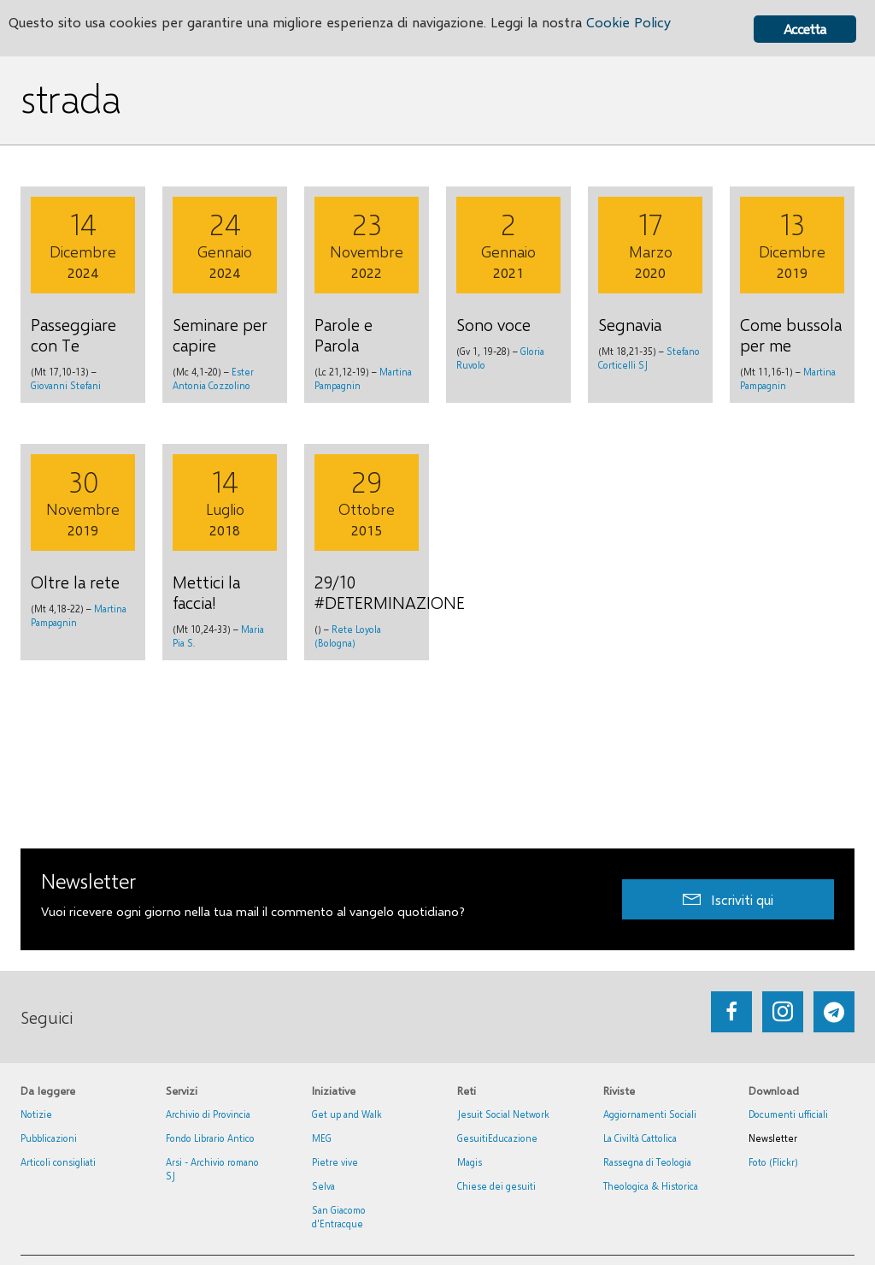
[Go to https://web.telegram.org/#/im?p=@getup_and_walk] (833, 1011)
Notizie (36, 1114)
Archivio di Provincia (208, 1114)
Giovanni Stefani (66, 385)
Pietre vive (335, 1161)
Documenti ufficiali (788, 1114)
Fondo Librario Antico (210, 1138)
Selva (323, 1185)
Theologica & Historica (650, 1185)
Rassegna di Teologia (647, 1161)
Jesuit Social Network (503, 1114)
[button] (728, 899)
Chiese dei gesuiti (496, 1185)
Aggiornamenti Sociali (649, 1114)
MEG (322, 1138)
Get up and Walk (347, 1114)
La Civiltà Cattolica (640, 1138)
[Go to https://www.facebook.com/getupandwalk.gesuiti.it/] (731, 1011)
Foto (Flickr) (773, 1161)
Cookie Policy (651, 24)
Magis (469, 1161)
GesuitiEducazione (497, 1138)
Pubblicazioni (49, 1138)
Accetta (804, 29)
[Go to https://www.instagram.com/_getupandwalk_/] (782, 1011)
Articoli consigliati (58, 1161)
